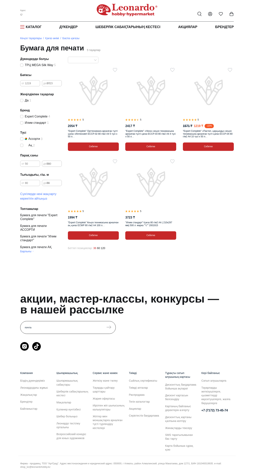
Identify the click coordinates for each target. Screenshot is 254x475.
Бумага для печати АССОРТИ (33, 227)
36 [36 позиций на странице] (94, 248)
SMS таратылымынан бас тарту (179, 436)
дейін (46, 83)
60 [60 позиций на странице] (98, 248)
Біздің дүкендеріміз (32, 380)
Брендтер (224, 27)
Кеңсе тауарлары (31, 38)
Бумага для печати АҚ (36, 247)
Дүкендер (68, 27)
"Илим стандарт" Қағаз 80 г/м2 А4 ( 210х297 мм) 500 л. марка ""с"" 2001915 (148, 224)
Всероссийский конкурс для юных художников (71, 436)
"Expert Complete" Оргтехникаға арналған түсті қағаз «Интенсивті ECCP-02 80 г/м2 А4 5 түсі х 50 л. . (93, 134)
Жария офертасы (104, 398)
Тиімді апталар (139, 387)
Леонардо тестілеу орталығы (68, 425)
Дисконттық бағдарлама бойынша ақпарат (180, 386)
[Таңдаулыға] (115, 70)
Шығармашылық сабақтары (67, 382)
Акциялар (187, 27)
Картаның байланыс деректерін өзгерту (178, 408)
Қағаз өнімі (52, 38)
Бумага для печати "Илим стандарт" (38, 238)
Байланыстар (28, 408)
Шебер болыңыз (66, 416)
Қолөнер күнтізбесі (68, 409)
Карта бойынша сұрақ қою (179, 447)
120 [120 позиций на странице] (103, 248)
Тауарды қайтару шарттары (104, 389)
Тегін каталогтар (139, 401)
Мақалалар (63, 402)
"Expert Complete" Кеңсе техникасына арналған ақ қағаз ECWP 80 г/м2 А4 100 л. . (93, 224)
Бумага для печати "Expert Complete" (38, 217)
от (23, 83)
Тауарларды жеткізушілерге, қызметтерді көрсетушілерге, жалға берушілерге (215, 395)
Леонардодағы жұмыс (34, 387)
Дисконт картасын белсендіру (176, 397)
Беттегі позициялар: (80, 248)
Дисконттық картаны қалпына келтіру (178, 419)
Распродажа (137, 394)
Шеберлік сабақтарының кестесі (127, 27)
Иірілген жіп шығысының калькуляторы (108, 407)
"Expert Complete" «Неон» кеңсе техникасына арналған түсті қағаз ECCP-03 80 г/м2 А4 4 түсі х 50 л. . (150, 134)
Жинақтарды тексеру (178, 428)
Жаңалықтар (28, 394)
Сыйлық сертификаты (143, 380)
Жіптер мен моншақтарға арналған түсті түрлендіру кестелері (107, 422)
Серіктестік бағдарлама (144, 415)
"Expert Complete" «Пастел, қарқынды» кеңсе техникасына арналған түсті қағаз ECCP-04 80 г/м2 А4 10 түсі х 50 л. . (207, 134)
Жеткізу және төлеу (105, 380)
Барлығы (25, 251)
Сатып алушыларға (213, 380)
